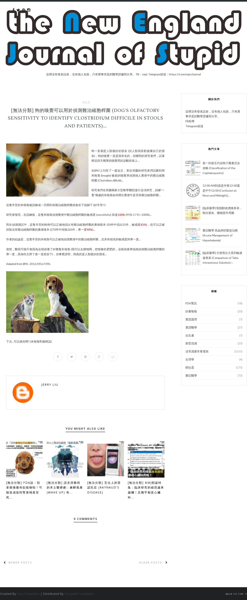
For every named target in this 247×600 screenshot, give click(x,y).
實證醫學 (191, 327)
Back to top (236, 593)
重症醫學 (191, 375)
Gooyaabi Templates (79, 594)
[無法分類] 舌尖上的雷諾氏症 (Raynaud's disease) (104, 487)
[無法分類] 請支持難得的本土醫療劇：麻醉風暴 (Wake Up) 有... (65, 487)
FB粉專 (190, 121)
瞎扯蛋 (86, 102)
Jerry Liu (49, 385)
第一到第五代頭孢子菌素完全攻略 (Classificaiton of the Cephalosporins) (221, 168)
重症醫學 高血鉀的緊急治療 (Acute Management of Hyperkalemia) (220, 235)
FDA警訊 (191, 303)
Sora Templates (28, 594)
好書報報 (191, 311)
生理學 (189, 359)
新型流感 (191, 343)
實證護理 (191, 319)
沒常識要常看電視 (197, 351)
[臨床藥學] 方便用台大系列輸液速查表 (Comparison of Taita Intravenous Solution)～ (222, 257)
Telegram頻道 (194, 126)
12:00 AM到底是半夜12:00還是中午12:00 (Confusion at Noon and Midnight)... (221, 190)
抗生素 (189, 335)
